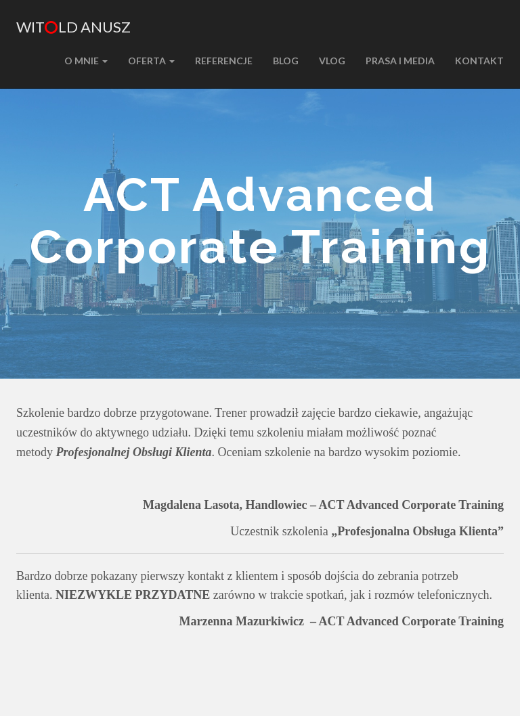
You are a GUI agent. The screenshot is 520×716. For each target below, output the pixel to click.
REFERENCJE (224, 60)
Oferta (151, 60)
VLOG (332, 60)
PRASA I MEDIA (400, 60)
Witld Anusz (73, 27)
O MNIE (86, 60)
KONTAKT (479, 60)
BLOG (286, 60)
